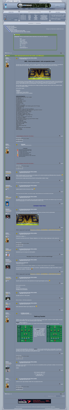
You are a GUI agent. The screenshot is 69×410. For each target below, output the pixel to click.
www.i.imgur (22, 200)
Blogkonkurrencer (13, 29)
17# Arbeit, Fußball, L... (44, 17)
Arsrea (7, 248)
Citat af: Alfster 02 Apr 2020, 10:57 (22, 262)
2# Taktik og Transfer (25, 313)
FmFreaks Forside (10, 26)
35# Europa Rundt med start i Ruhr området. (20, 31)
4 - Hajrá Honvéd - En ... (44, 19)
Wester (7, 361)
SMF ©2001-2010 (56, 408)
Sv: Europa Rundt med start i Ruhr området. (28, 171)
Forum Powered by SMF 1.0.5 (49, 408)
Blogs (36, 16)
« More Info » (53, 406)
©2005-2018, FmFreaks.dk (18, 408)
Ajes (7, 302)
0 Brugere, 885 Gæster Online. (57, 15)
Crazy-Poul (8, 277)
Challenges (36, 15)
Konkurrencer (11, 28)
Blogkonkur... (36, 17)
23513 (64, 14)
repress (58, 19)
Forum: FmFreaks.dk (11, 27)
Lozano (17, 367)
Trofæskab (23, 144)
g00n (29, 18)
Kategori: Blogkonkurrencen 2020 (17, 30)
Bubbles (29, 19)
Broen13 (29, 16)
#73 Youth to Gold (44, 16)
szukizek (29, 15)
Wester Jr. (8, 292)
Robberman (8, 171)
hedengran (8, 185)
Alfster (7, 57)
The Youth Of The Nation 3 (44, 18)
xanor (7, 196)
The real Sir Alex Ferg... (44, 15)
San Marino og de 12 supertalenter (22, 289)
